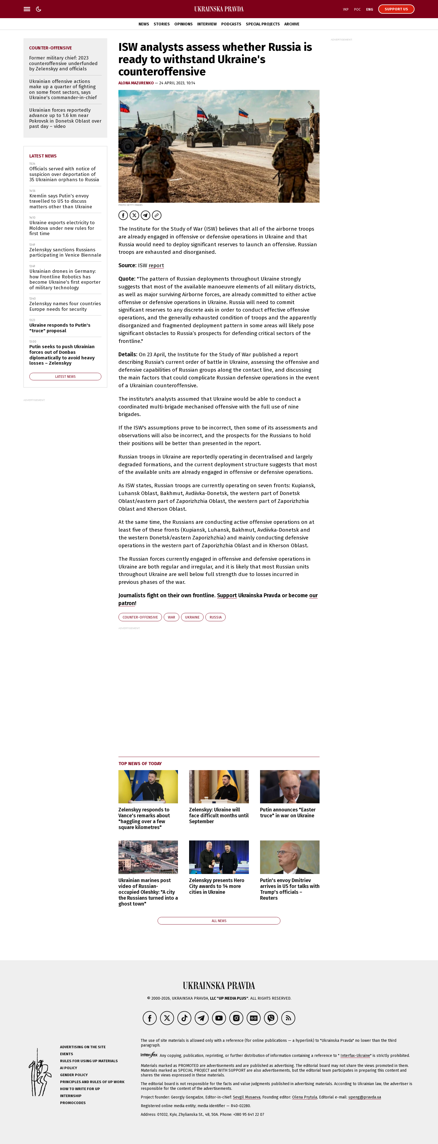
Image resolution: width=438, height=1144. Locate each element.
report (156, 265)
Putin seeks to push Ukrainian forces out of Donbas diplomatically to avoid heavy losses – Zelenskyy (62, 355)
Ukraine (192, 617)
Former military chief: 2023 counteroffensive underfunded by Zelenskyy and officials (63, 63)
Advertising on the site (83, 1047)
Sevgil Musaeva (246, 1097)
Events (66, 1054)
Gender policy (74, 1075)
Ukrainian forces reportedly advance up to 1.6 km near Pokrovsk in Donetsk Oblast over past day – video (65, 118)
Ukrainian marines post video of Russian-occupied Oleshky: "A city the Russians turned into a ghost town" (148, 892)
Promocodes (73, 1103)
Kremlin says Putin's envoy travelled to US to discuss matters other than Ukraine (60, 201)
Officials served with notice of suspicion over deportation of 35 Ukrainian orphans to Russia (64, 174)
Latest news (43, 156)
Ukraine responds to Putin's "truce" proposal (60, 328)
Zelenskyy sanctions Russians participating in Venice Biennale (65, 252)
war (171, 617)
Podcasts (231, 24)
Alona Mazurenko (136, 83)
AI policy (68, 1068)
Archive (291, 24)
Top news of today (140, 763)
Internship (71, 1096)
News (144, 24)
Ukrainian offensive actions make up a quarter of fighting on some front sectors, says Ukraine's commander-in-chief (63, 89)
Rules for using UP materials (89, 1061)
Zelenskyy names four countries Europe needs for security (65, 306)
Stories (162, 24)
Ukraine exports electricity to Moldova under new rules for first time (62, 228)
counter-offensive (140, 617)
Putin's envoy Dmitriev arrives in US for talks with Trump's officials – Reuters (290, 889)
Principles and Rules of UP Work (92, 1082)
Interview (207, 24)
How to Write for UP (80, 1089)
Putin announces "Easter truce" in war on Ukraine (288, 813)
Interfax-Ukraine (355, 1055)
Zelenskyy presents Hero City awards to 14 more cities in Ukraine (216, 886)
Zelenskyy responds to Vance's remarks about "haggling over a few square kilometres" (144, 818)
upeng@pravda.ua (364, 1097)
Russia (216, 617)
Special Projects (263, 24)
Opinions (183, 24)
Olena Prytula (304, 1097)
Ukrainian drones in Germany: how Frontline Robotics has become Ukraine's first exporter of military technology (65, 279)
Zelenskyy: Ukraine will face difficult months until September (219, 816)
